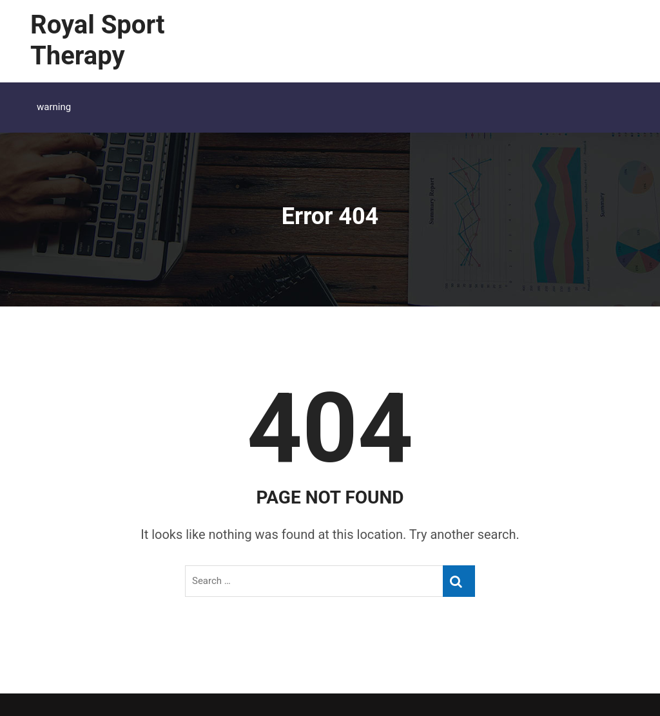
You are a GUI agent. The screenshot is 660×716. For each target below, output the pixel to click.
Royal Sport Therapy (97, 40)
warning (54, 107)
